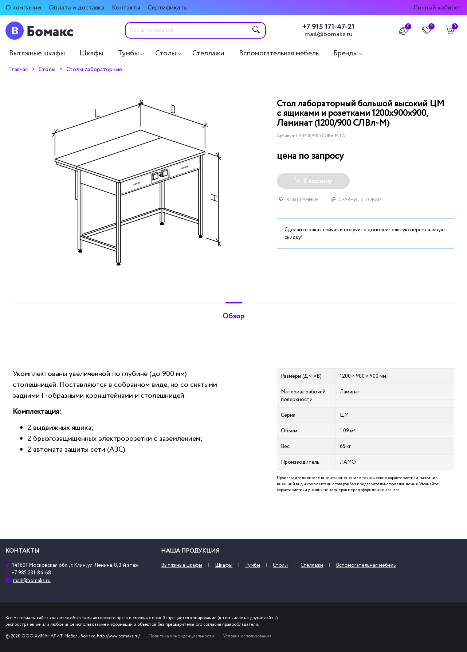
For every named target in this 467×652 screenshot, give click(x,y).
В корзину (313, 181)
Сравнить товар (356, 199)
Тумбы (128, 53)
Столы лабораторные (94, 69)
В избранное (299, 199)
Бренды (345, 53)
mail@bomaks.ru (329, 34)
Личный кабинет (437, 7)
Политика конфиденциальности (181, 636)
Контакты (126, 7)
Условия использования (247, 636)
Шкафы (91, 53)
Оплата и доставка (76, 7)
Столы (165, 53)
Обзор (233, 316)
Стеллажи (208, 53)
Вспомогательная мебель (279, 53)
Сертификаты (168, 7)
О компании (23, 7)
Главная (18, 69)
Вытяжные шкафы (37, 53)
